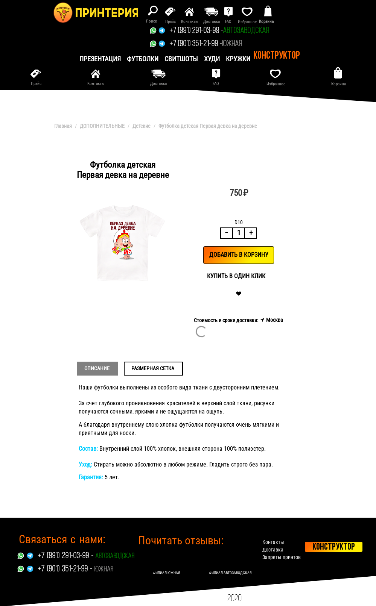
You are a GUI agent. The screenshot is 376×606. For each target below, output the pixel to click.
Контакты (273, 542)
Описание (97, 368)
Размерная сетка (152, 368)
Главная (63, 126)
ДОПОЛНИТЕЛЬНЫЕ (102, 126)
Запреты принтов (281, 557)
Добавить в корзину (238, 254)
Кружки (238, 59)
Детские (141, 126)
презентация (100, 59)
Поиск (151, 21)
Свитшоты (181, 59)
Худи (212, 59)
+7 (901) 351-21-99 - (195, 44)
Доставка (272, 550)
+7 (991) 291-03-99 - (196, 31)
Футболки (142, 59)
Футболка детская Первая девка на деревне (207, 126)
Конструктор (276, 56)
